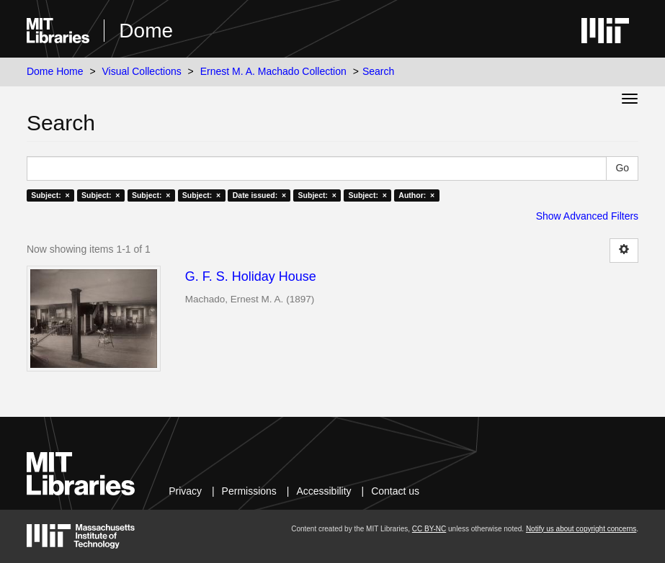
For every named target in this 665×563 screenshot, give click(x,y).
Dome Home (55, 71)
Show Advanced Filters (587, 216)
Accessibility (323, 491)
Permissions (249, 491)
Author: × (416, 195)
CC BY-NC (429, 529)
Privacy (185, 491)
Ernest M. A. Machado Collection (273, 71)
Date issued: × (259, 195)
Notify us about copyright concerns (581, 529)
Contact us (395, 491)
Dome (146, 30)
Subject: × (50, 195)
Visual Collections (141, 71)
